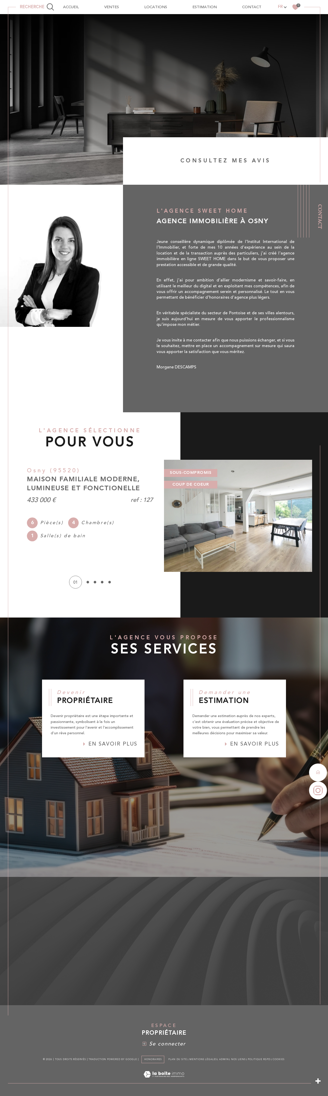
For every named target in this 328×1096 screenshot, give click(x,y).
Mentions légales (203, 1059)
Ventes (111, 7)
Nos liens (238, 1059)
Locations (155, 7)
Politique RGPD (259, 1059)
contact (251, 7)
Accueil (71, 7)
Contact (320, 216)
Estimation (204, 7)
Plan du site (177, 1059)
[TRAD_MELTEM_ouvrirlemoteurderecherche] (37, 7)
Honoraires (152, 1059)
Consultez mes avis (225, 161)
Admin (224, 1059)
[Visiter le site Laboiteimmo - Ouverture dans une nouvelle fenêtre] (164, 1080)
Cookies (278, 1059)
